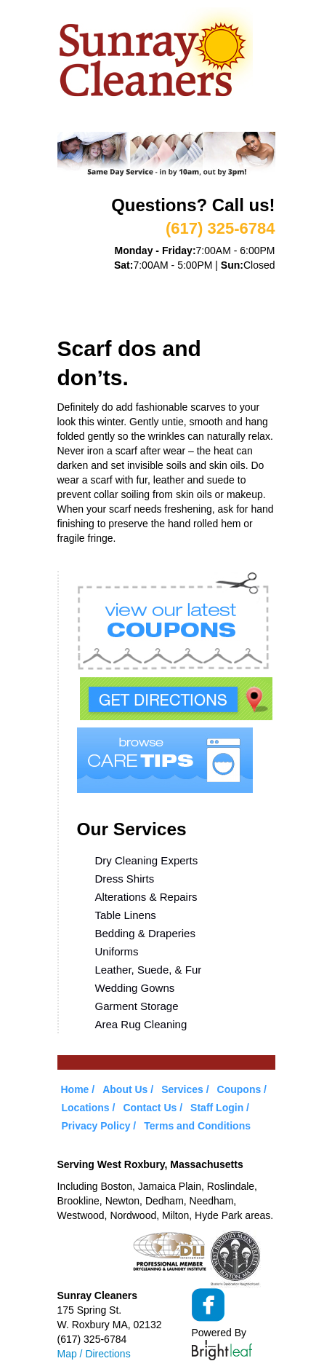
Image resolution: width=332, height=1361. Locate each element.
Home (72, 281)
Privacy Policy (96, 1126)
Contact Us (150, 1107)
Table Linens (125, 915)
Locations (86, 317)
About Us (128, 281)
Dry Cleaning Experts (146, 860)
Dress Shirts (125, 878)
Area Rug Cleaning (141, 1024)
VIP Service (89, 299)
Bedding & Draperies (145, 933)
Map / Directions (94, 1354)
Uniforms (117, 951)
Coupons (161, 299)
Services (196, 281)
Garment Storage (137, 1006)
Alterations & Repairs (146, 897)
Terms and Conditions (197, 1126)
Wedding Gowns (135, 988)
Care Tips (228, 299)
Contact (155, 317)
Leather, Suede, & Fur (148, 969)
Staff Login (216, 1107)
